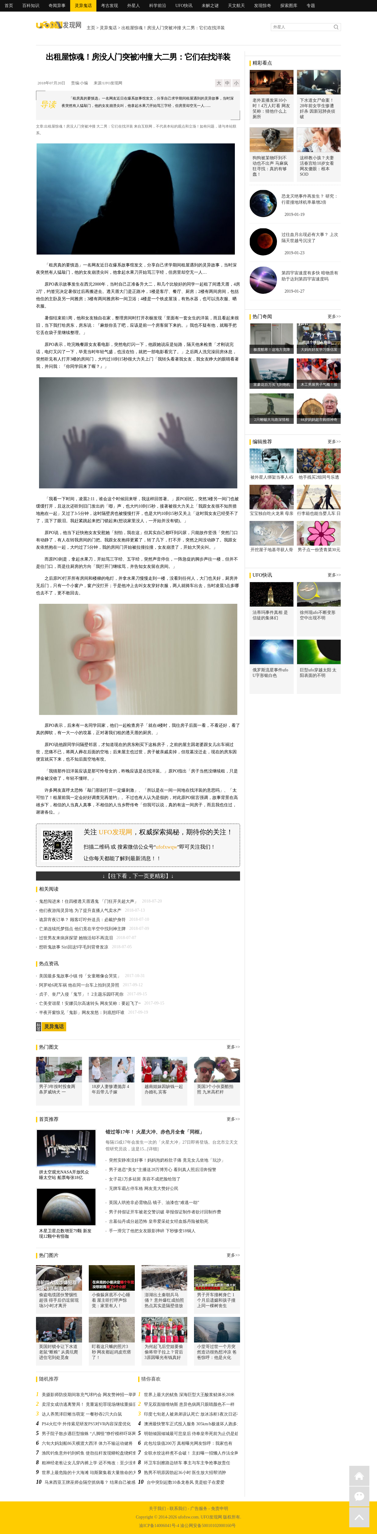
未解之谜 (210, 5)
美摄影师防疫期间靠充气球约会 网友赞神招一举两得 (91, 1394)
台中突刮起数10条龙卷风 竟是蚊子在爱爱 (186, 1482)
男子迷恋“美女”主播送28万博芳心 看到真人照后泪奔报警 (162, 1169)
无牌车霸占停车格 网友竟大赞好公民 (143, 1188)
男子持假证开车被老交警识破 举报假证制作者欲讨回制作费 (165, 1212)
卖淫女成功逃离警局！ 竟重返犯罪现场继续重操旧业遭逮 (96, 1404)
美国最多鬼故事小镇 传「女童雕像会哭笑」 (80, 976)
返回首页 (359, 1476)
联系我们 (178, 1508)
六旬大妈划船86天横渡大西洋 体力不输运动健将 (87, 1443)
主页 (91, 28)
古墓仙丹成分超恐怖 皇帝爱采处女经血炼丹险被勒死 (158, 1221)
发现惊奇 (262, 5)
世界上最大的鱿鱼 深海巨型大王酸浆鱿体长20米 (189, 1394)
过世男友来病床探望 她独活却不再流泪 (76, 938)
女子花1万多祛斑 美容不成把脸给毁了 (145, 1179)
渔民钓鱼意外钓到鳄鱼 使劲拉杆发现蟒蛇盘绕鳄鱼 (89, 1453)
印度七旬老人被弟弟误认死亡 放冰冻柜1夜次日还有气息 (197, 1414)
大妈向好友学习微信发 (319, 349)
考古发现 (109, 5)
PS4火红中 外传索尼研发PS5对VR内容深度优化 (86, 1424)
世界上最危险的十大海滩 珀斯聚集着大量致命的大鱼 (91, 1472)
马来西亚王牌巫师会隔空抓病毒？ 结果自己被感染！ (94, 1482)
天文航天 (236, 5)
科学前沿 (157, 5)
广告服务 (198, 1508)
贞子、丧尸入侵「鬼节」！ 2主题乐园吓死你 (81, 994)
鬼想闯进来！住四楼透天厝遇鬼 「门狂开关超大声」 (88, 901)
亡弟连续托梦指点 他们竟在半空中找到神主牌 (82, 929)
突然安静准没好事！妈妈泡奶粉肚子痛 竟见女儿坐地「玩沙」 (167, 1160)
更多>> (233, 1047)
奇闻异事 (57, 5)
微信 (359, 1497)
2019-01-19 (294, 214)
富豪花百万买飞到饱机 (271, 384)
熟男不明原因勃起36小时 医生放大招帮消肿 (185, 1472)
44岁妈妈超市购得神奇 (319, 419)
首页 (9, 5)
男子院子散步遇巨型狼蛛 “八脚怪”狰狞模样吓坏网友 (91, 1433)
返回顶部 (359, 1517)
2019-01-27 (294, 291)
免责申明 (219, 1508)
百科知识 (30, 5)
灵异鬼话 (83, 5)
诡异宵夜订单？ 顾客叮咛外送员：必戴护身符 (82, 919)
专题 (311, 5)
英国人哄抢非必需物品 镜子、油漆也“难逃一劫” (154, 1202)
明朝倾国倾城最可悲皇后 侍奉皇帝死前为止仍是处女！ (196, 1433)
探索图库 (288, 5)
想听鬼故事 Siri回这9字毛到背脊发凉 (73, 947)
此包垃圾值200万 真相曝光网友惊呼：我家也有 (188, 1443)
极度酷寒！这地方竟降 (271, 349)
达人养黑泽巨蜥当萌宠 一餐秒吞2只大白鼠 (82, 1414)
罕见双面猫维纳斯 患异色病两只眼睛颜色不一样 (189, 1404)
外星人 (133, 5)
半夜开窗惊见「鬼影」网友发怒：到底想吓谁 (81, 1012)
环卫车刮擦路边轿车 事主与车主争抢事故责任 (187, 1463)
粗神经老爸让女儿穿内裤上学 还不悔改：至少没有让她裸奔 (98, 1463)
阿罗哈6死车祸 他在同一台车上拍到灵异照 (79, 985)
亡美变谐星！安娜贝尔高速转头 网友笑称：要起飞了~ (90, 1003)
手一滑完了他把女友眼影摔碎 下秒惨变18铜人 (152, 1231)
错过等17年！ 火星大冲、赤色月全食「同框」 (155, 1132)
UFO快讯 (183, 5)
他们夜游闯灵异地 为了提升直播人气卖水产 (80, 910)
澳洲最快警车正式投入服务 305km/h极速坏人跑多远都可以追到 (203, 1424)
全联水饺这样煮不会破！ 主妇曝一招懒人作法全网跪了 (196, 1453)
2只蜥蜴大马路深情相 (271, 419)
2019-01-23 (294, 253)
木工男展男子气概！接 (319, 384)
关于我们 (157, 1508)
